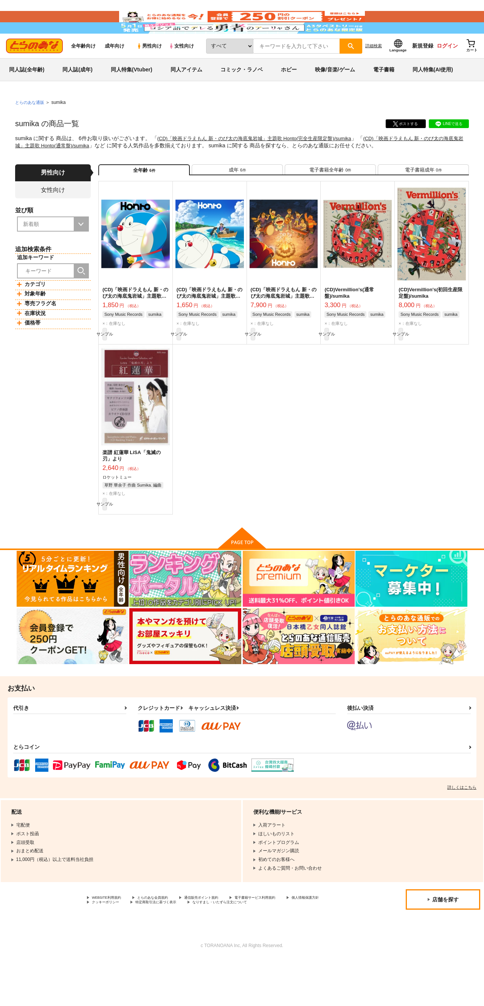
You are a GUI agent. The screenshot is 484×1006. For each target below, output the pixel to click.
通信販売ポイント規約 (226, 935)
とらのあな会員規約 (167, 935)
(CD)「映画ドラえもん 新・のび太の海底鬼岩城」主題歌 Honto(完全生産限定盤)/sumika (261, 161)
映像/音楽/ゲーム (335, 92)
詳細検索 (373, 68)
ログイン (447, 68)
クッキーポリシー (162, 942)
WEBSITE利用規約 (111, 935)
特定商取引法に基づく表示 (224, 942)
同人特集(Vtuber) (131, 92)
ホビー (289, 92)
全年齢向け (83, 68)
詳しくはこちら (461, 824)
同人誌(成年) (77, 92)
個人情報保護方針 (110, 942)
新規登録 (422, 68)
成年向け (114, 68)
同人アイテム (186, 92)
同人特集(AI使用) (433, 92)
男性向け (149, 68)
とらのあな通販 (31, 125)
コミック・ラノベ (241, 92)
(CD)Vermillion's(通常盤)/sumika (349, 322)
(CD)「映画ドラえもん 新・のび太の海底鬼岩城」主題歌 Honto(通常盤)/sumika (209, 325)
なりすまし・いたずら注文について (128, 948)
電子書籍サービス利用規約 (292, 935)
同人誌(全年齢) (26, 92)
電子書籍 (383, 92)
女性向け (181, 68)
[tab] (237, 195)
